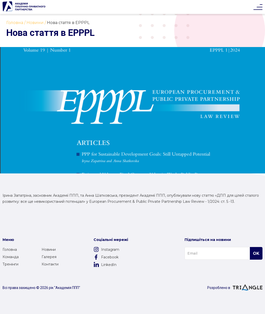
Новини (49, 249)
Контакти (50, 264)
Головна (10, 249)
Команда (11, 257)
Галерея (49, 257)
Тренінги (10, 264)
